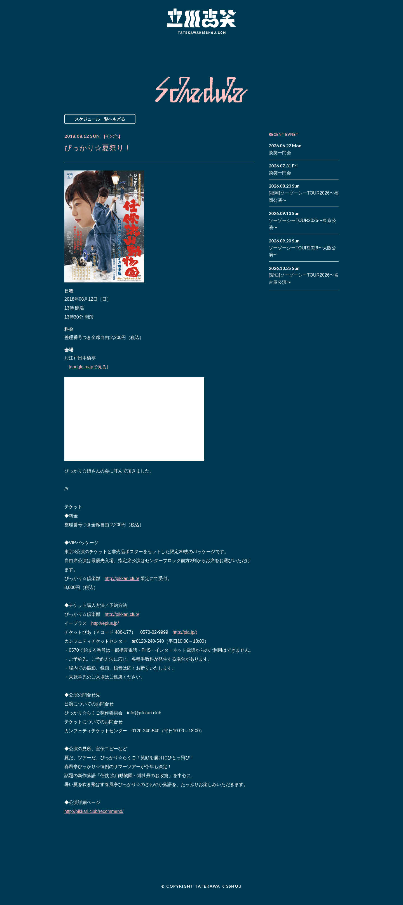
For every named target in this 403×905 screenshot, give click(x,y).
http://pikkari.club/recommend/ (94, 811)
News (87, 51)
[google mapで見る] (88, 366)
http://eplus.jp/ (105, 623)
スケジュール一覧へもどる (100, 118)
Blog (249, 51)
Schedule (138, 51)
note (326, 55)
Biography (193, 51)
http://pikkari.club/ (122, 578)
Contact (299, 51)
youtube (334, 55)
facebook (326, 47)
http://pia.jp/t (185, 632)
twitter (334, 47)
